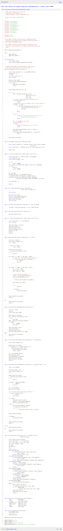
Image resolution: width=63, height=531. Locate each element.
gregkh (18, 6)
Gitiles (8, 529)
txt (57, 529)
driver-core (24, 6)
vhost (47, 6)
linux (2, 6)
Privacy (11, 529)
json (61, 529)
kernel (10, 6)
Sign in (60, 2)
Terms (15, 529)
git (14, 6)
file (28, 9)
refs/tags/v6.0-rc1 (33, 6)
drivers (43, 6)
